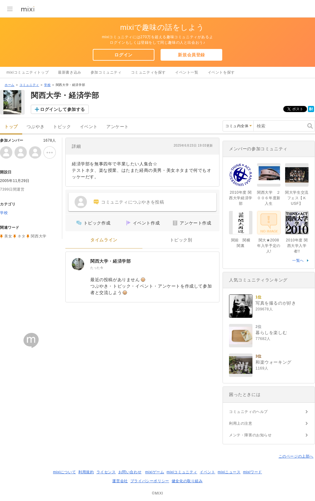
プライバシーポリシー (149, 481)
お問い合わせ (130, 472)
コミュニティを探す (148, 72)
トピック (62, 126)
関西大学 (38, 236)
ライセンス (106, 472)
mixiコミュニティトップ (27, 72)
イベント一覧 (186, 72)
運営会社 (120, 481)
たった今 (96, 267)
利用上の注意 (240, 423)
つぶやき (35, 126)
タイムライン (103, 240)
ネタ (21, 236)
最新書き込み (69, 72)
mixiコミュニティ (182, 472)
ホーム (9, 85)
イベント (89, 126)
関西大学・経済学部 (110, 261)
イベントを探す (221, 72)
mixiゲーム (154, 472)
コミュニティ (29, 85)
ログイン (123, 54)
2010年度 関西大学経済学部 (240, 198)
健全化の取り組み (187, 481)
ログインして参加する (62, 109)
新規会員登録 (191, 54)
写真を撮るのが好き (276, 303)
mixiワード (252, 472)
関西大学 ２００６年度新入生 (268, 198)
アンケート (117, 126)
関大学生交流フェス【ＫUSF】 (297, 198)
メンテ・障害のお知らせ (250, 435)
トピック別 (181, 240)
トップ (11, 126)
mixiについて (64, 472)
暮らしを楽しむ (271, 332)
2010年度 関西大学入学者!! (297, 245)
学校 (47, 85)
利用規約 (86, 472)
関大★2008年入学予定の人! (268, 245)
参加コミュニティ (106, 72)
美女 (8, 236)
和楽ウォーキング (274, 362)
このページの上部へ (296, 456)
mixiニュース (229, 472)
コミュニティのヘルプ (248, 412)
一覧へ (298, 260)
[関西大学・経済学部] (78, 264)
